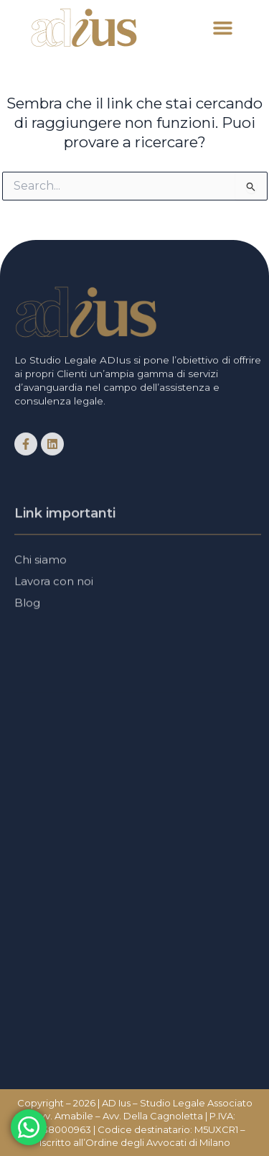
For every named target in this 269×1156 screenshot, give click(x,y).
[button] (222, 28)
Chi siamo (40, 562)
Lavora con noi (53, 584)
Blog (27, 605)
